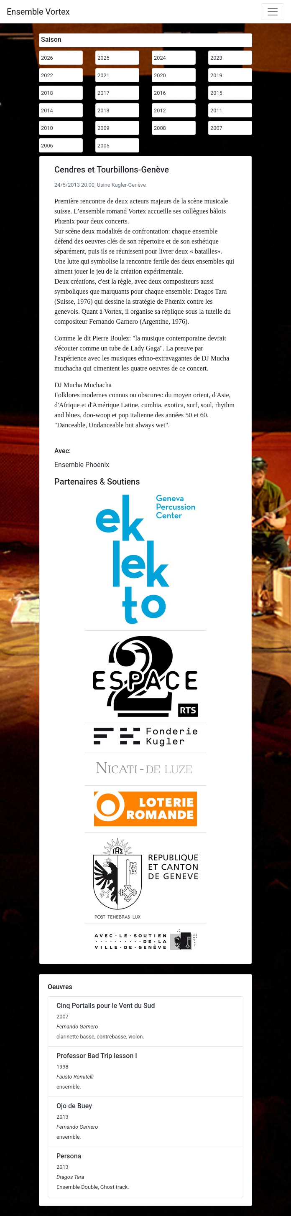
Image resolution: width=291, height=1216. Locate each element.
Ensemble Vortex (38, 12)
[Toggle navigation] (272, 11)
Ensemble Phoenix (81, 465)
